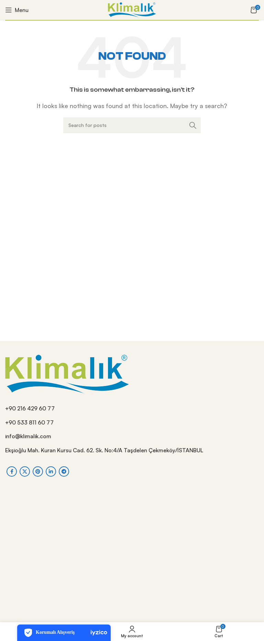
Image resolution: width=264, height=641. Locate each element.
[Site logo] (132, 9)
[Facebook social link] (12, 471)
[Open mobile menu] (17, 10)
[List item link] (132, 408)
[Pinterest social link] (38, 471)
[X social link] (25, 471)
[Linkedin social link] (51, 471)
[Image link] (67, 373)
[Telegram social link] (64, 471)
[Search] (132, 125)
